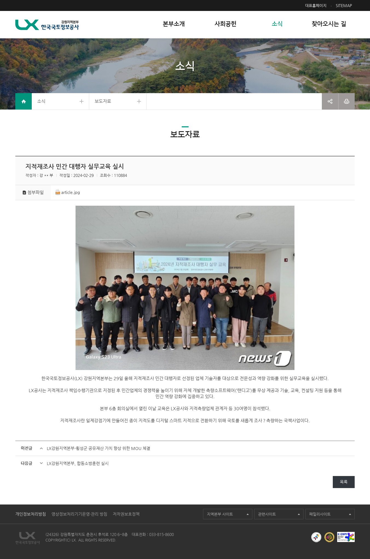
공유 (330, 101)
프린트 (347, 101)
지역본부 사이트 (220, 514)
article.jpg (70, 192)
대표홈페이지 (315, 5)
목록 (344, 482)
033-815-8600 (161, 534)
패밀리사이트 (320, 514)
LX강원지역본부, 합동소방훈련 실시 (78, 463)
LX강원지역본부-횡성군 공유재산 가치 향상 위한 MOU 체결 (98, 448)
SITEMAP (344, 5)
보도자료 (103, 101)
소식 (41, 101)
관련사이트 (267, 514)
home (23, 101)
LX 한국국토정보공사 (47, 24)
